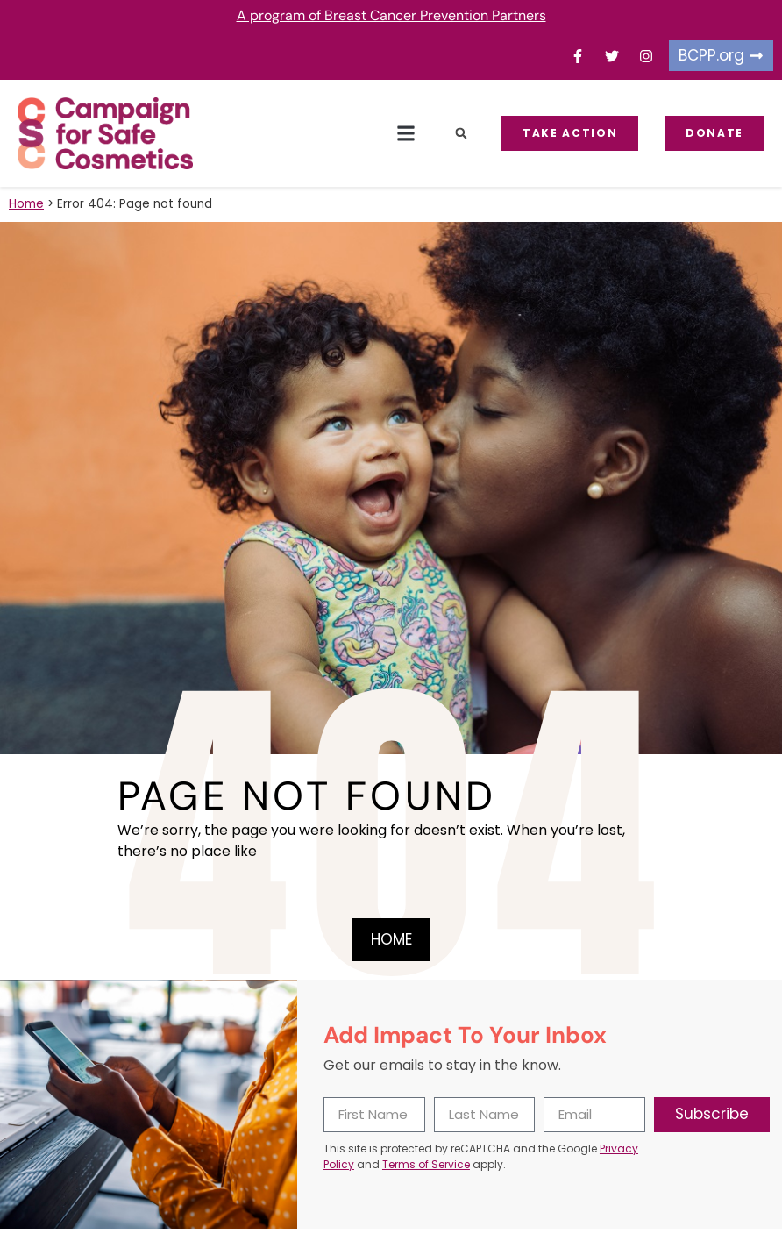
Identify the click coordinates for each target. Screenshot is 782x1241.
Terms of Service (426, 1164)
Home (26, 204)
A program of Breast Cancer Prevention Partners (391, 15)
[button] (405, 133)
